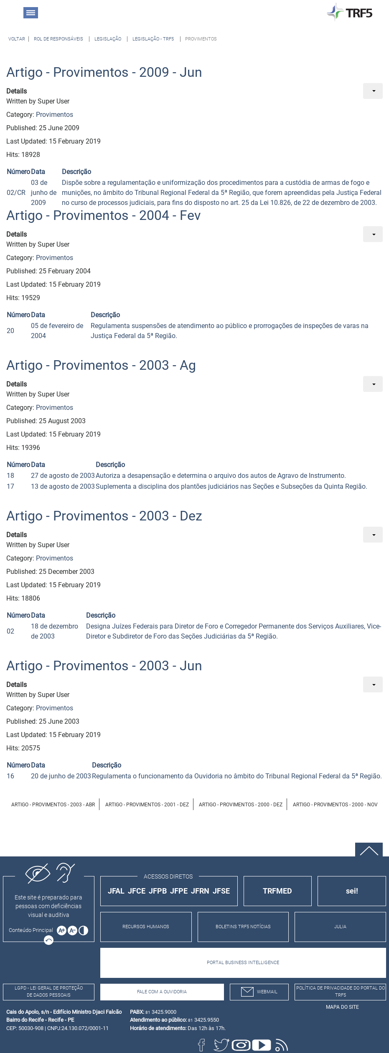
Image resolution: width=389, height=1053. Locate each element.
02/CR (16, 193)
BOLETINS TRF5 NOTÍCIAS (243, 926)
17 (10, 486)
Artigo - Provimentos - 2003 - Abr (53, 805)
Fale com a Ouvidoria (162, 992)
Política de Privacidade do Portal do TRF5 (340, 991)
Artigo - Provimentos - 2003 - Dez (104, 516)
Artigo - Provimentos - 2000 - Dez (240, 805)
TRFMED (277, 890)
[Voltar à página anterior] (16, 39)
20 (10, 331)
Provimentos (54, 115)
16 (10, 776)
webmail (259, 992)
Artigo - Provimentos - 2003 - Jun (104, 666)
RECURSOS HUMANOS (145, 926)
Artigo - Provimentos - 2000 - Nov (335, 805)
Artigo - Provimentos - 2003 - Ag (101, 365)
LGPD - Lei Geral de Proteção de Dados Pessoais (49, 991)
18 (10, 476)
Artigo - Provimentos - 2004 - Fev (103, 215)
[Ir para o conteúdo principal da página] (32, 930)
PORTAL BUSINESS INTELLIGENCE (243, 962)
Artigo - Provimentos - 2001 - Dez (147, 805)
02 (10, 631)
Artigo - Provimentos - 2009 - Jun (104, 72)
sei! (352, 890)
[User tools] (373, 91)
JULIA (340, 926)
